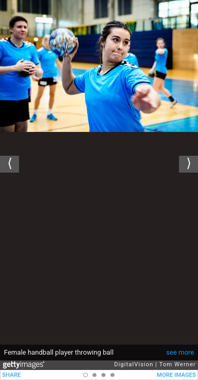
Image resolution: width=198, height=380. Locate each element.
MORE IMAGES (176, 375)
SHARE (11, 375)
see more (180, 352)
